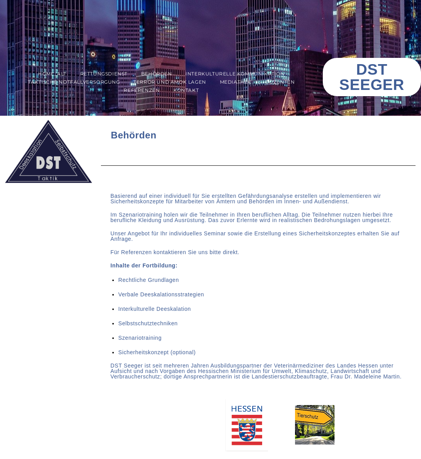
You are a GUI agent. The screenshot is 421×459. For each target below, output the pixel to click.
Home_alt (52, 74)
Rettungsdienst (104, 74)
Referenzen (142, 90)
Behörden (156, 74)
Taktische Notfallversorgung (74, 82)
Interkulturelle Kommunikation (234, 74)
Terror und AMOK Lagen (169, 82)
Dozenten (280, 82)
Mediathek (236, 82)
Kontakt (186, 90)
